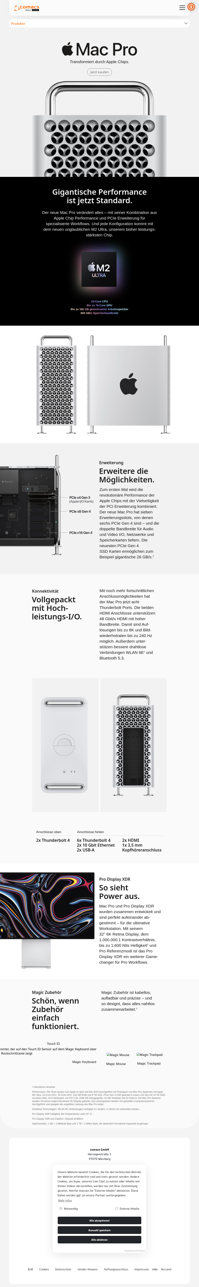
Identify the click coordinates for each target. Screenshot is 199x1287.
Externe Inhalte (127, 1208)
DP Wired (140, 1250)
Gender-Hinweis (88, 1269)
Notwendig (69, 1208)
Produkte (18, 23)
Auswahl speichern (99, 1230)
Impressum (141, 1269)
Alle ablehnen (99, 1239)
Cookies (44, 1269)
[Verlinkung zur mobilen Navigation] (182, 7)
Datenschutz (63, 1269)
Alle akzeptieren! (99, 1220)
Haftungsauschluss (116, 1269)
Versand (166, 1269)
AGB (30, 1269)
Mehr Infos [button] (65, 1200)
